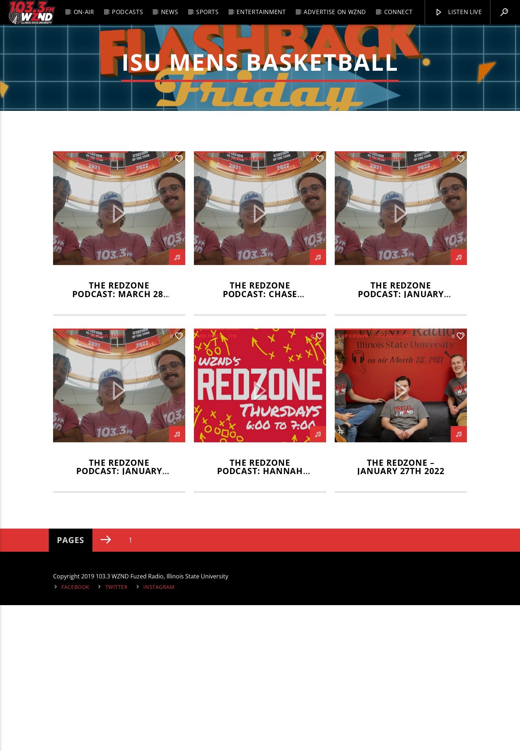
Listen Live (458, 12)
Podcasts (127, 12)
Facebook (75, 732)
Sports (207, 12)
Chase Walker (245, 304)
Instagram (158, 732)
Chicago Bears (105, 481)
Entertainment (261, 12)
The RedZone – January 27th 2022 (400, 613)
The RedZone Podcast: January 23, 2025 (401, 440)
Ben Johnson (385, 304)
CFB (232, 481)
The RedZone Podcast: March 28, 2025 (119, 440)
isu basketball (106, 304)
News (169, 12)
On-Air (84, 12)
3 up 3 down (353, 481)
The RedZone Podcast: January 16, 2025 (119, 617)
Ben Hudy (68, 304)
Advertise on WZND (335, 12)
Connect (398, 12)
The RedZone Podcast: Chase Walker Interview (260, 440)
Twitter (116, 732)
